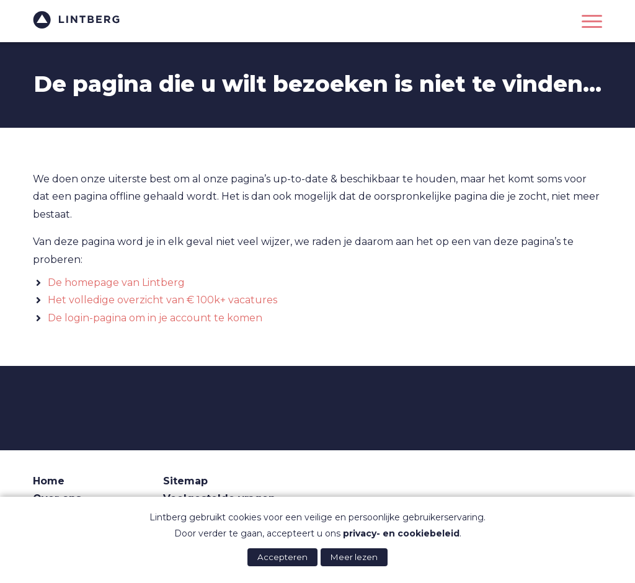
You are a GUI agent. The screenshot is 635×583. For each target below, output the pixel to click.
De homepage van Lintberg (116, 282)
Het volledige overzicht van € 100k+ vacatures (162, 300)
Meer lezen (354, 557)
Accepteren (282, 557)
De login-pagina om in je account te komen (155, 318)
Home (48, 481)
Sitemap (185, 481)
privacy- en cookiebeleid (401, 533)
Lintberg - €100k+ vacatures (76, 20)
